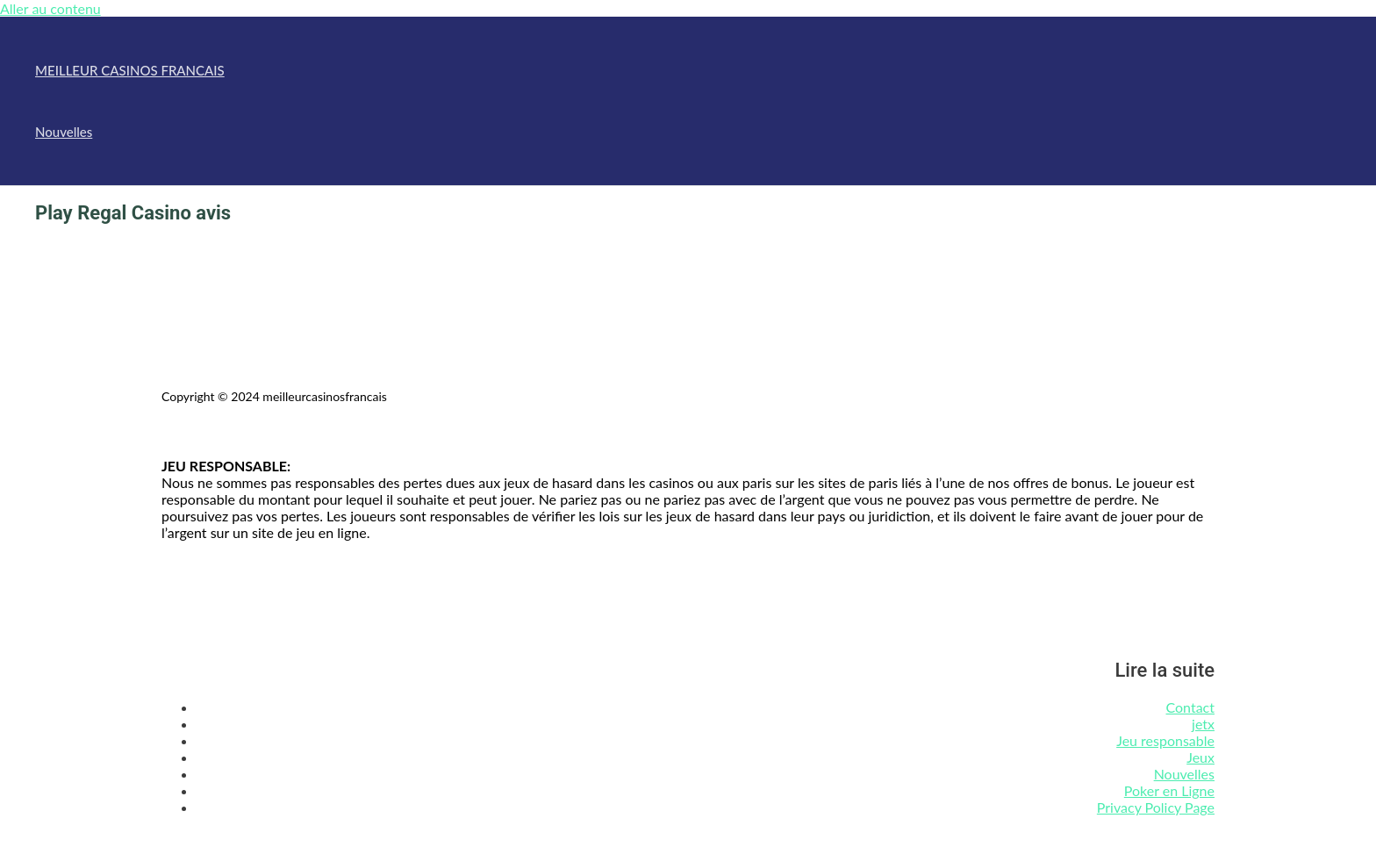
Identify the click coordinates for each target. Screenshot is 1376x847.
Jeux (1200, 757)
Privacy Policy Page (1156, 807)
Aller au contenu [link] (50, 8)
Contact (1190, 707)
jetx (1203, 723)
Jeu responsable (1165, 740)
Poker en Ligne (1169, 790)
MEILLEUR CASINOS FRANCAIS (130, 70)
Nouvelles (63, 132)
